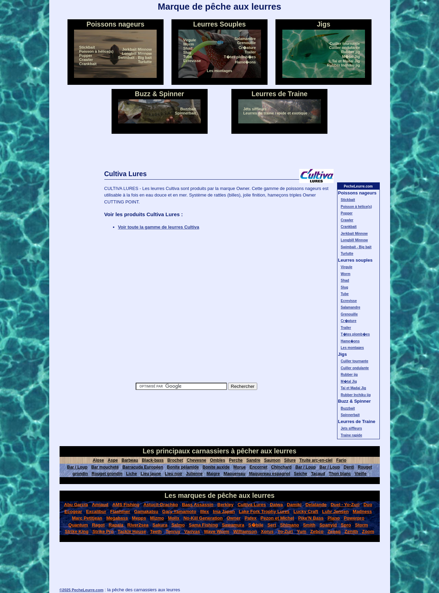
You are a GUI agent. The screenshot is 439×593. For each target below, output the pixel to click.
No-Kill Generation (203, 518)
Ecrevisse (192, 61)
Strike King (76, 531)
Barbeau (130, 460)
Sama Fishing (203, 524)
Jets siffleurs (254, 109)
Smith (309, 524)
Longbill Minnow (137, 53)
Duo (368, 504)
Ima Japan (224, 511)
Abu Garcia (76, 504)
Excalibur (96, 511)
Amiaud (100, 504)
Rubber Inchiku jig (343, 65)
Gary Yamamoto (179, 511)
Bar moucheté (105, 467)
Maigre (213, 473)
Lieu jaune (150, 473)
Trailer (250, 52)
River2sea (137, 524)
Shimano (289, 524)
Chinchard (281, 467)
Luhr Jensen (335, 511)
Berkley (225, 504)
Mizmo (157, 518)
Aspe (113, 460)
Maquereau (234, 473)
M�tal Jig (351, 56)
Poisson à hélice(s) (96, 51)
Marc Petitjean (87, 518)
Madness (362, 511)
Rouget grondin (107, 473)
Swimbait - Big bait (134, 58)
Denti (349, 467)
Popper (85, 55)
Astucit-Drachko (160, 504)
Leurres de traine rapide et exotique (275, 113)
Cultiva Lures (252, 504)
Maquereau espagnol (269, 473)
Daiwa (276, 504)
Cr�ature (247, 48)
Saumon (272, 460)
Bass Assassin (197, 504)
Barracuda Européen (143, 467)
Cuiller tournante (345, 43)
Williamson (245, 531)
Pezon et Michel (277, 518)
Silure (289, 460)
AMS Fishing (125, 504)
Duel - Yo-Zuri (345, 504)
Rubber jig (350, 52)
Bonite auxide (216, 467)
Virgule (189, 40)
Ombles (217, 460)
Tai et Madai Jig (346, 61)
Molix (173, 518)
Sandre (254, 460)
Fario (341, 460)
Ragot (98, 524)
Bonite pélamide (183, 467)
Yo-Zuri (285, 531)
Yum (301, 531)
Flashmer (120, 511)
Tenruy (173, 531)
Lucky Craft (305, 511)
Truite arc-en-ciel (315, 460)
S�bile (255, 524)
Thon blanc (340, 473)
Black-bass (153, 460)
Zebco (316, 531)
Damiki (294, 504)
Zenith (351, 531)
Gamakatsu (146, 511)
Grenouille (246, 43)
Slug (187, 52)
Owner (233, 518)
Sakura (160, 524)
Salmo (178, 524)
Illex (204, 511)
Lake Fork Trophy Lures (264, 511)
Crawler (86, 60)
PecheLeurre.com (358, 186)
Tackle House (131, 531)
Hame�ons (245, 62)
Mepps (139, 518)
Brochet (175, 460)
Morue (239, 467)
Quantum (78, 524)
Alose (98, 460)
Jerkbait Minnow (137, 49)
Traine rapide (351, 435)
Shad (187, 48)
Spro (346, 524)
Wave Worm (216, 531)
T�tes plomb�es (240, 57)
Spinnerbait (185, 113)
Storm (361, 524)
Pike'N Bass (311, 518)
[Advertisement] (219, 151)
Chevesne (196, 460)
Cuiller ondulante (344, 48)
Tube (187, 56)
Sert (272, 524)
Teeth (156, 531)
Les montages (219, 71)
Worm (188, 44)
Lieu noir (173, 473)
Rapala (116, 524)
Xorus (267, 531)
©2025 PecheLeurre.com (82, 590)
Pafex (250, 518)
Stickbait (87, 47)
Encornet (259, 467)
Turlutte (145, 62)
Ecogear (73, 511)
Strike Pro (102, 531)
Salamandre (245, 39)
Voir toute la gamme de (158, 227)
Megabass (117, 518)
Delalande (315, 504)
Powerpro (354, 518)
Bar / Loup (77, 467)
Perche (236, 460)
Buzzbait (188, 109)
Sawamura (233, 524)
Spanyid (328, 524)
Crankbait (88, 64)
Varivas (192, 531)
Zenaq (334, 531)
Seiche (300, 473)
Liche (131, 473)
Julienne (194, 473)
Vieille (360, 473)
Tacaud (318, 473)
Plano (333, 518)
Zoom (368, 531)
